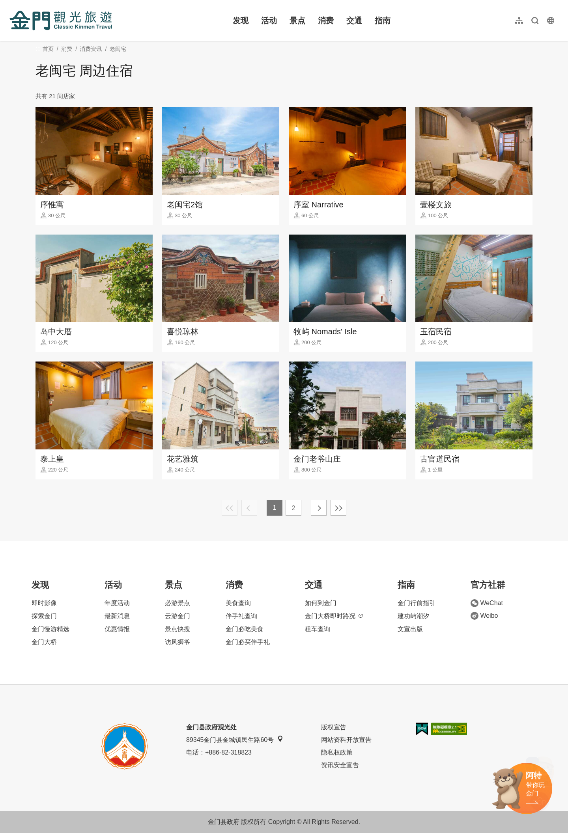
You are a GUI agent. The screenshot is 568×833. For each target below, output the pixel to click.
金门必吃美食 (244, 629)
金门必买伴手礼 (248, 642)
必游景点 (177, 603)
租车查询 (317, 629)
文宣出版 (410, 629)
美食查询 (238, 603)
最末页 (338, 508)
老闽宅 (118, 49)
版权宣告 (333, 727)
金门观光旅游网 (60, 20)
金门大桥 (44, 642)
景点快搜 (177, 629)
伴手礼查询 (241, 616)
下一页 (319, 508)
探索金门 (44, 616)
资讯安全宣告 (340, 765)
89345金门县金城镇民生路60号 (234, 739)
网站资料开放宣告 (346, 739)
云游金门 (177, 616)
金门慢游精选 (50, 629)
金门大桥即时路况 (333, 616)
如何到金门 (320, 603)
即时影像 (44, 603)
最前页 (229, 508)
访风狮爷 (177, 642)
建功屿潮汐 (413, 616)
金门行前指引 (416, 603)
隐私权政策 (337, 752)
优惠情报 (117, 629)
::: (12, 4)
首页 (48, 49)
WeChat (487, 603)
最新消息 (117, 616)
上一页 (249, 508)
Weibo (484, 616)
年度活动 (117, 603)
